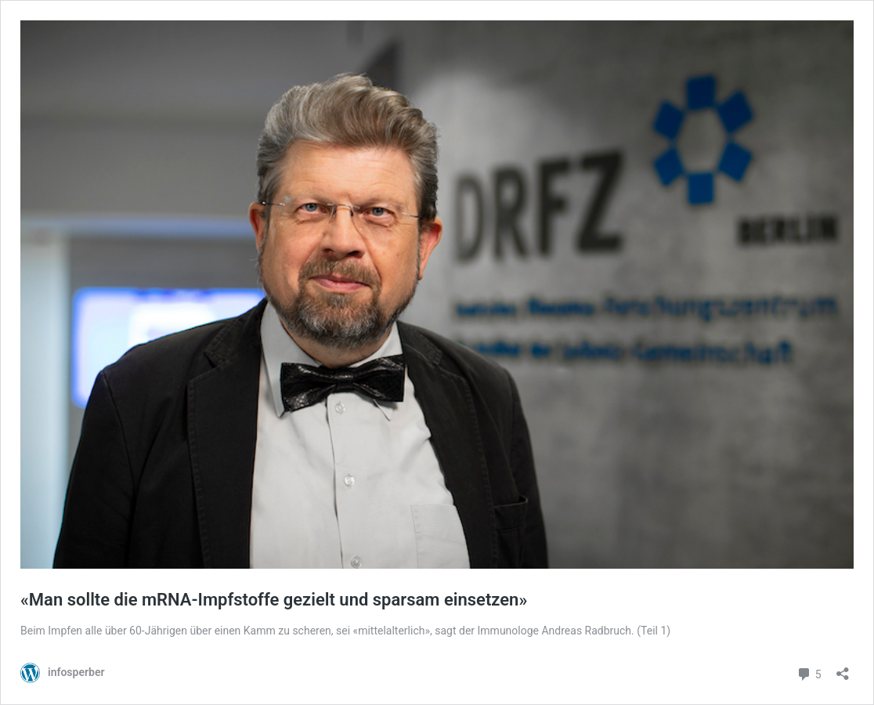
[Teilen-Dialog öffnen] (843, 668)
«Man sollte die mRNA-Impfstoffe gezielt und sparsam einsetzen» (273, 599)
